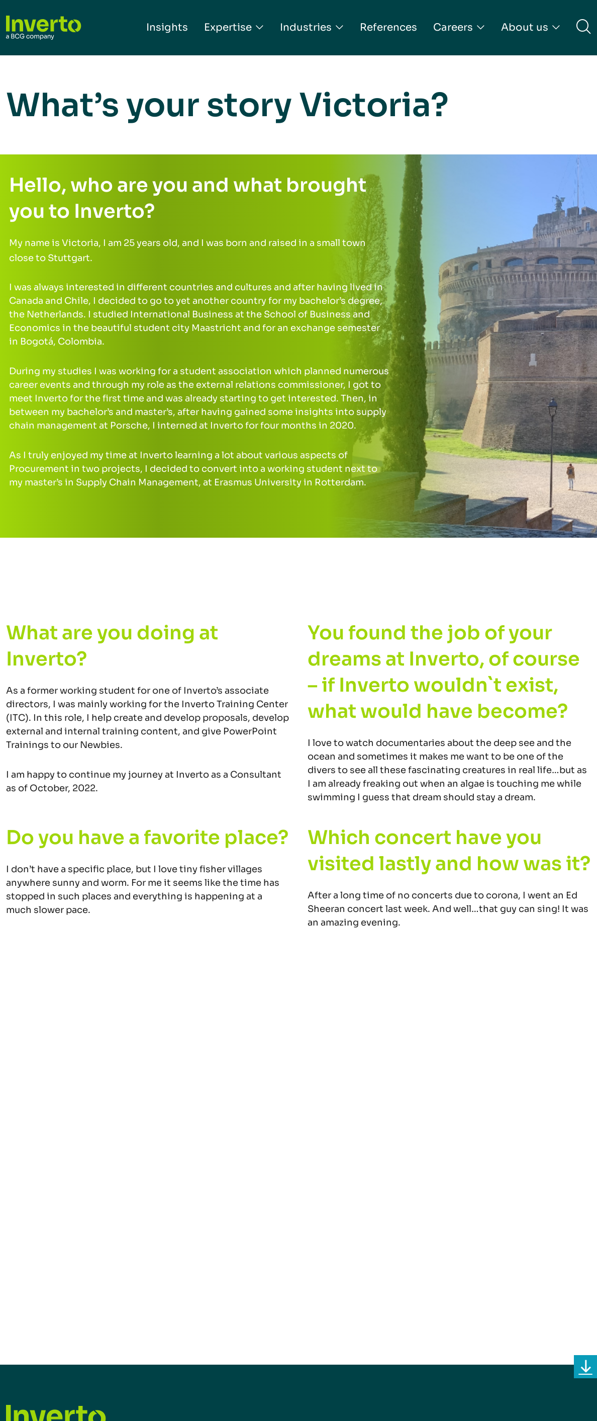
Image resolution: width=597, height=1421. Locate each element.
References (388, 27)
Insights (167, 27)
